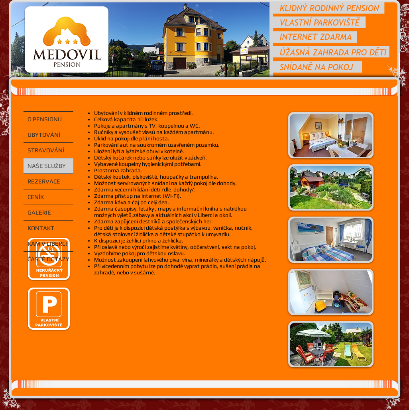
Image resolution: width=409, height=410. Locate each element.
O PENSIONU (45, 119)
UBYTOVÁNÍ (44, 134)
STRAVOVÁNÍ (46, 150)
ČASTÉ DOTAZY (48, 259)
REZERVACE (44, 181)
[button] (331, 135)
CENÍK (36, 196)
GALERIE (39, 212)
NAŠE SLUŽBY (47, 165)
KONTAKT (41, 228)
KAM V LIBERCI (47, 243)
